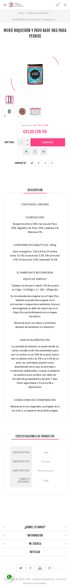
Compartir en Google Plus (52, 163)
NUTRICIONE (41, 125)
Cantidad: (9, 142)
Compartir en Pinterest (45, 163)
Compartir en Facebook (39, 163)
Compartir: (21, 163)
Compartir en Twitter (32, 163)
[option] (9, 111)
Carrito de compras (59, 3)
